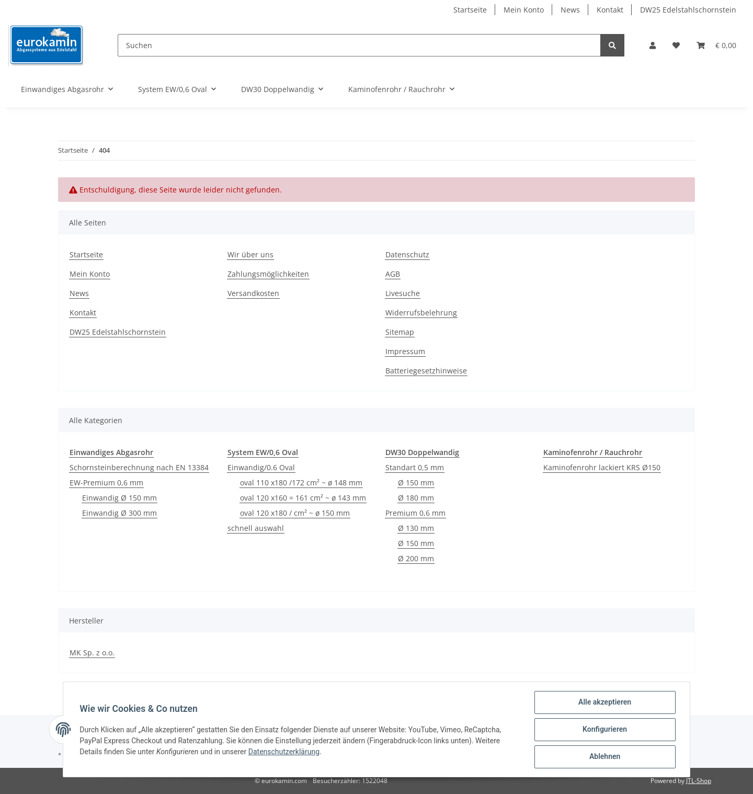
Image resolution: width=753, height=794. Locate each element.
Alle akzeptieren (604, 702)
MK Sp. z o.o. (92, 652)
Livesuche (402, 293)
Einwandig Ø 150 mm (119, 498)
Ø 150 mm (416, 482)
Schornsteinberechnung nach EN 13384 (139, 467)
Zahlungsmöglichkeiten (268, 274)
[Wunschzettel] (676, 45)
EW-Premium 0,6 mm (106, 482)
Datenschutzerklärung (284, 751)
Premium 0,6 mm (415, 513)
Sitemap (399, 332)
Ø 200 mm (416, 558)
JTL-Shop (698, 780)
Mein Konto (524, 10)
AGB (392, 274)
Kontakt (610, 10)
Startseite (470, 10)
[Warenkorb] (716, 45)
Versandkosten (253, 293)
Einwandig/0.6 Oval (261, 467)
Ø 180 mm (416, 498)
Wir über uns (250, 254)
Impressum (405, 351)
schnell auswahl (255, 528)
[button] (652, 45)
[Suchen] (359, 45)
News (570, 10)
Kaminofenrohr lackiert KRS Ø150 (601, 467)
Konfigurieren (604, 729)
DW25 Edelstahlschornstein (688, 10)
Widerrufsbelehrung (421, 312)
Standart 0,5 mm (414, 467)
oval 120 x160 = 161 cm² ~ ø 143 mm (303, 498)
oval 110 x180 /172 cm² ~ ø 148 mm (301, 482)
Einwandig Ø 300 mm (119, 513)
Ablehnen (604, 757)
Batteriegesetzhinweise (426, 371)
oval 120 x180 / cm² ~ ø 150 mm (295, 513)
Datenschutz (407, 254)
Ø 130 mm (416, 528)
